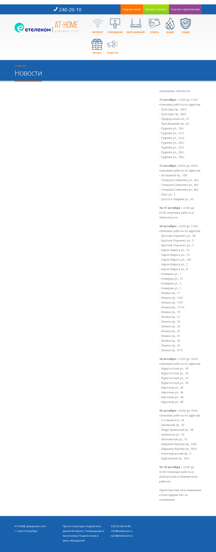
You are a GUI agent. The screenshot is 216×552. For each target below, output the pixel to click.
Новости (112, 46)
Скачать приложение (185, 9)
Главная (20, 66)
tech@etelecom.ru (122, 535)
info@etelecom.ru (121, 531)
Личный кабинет (156, 9)
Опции (186, 25)
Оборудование (135, 25)
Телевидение (115, 25)
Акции (170, 25)
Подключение (131, 9)
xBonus (97, 46)
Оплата (154, 25)
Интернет (98, 25)
